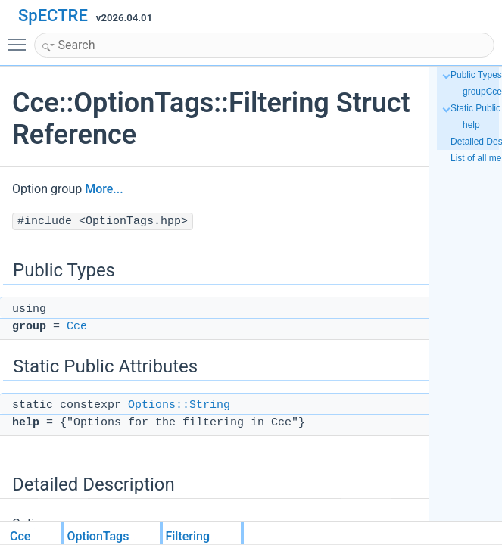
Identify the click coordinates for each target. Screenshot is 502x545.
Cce (77, 326)
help (471, 125)
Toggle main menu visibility (20, 37)
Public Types (476, 75)
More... (104, 189)
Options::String (179, 405)
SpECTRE (53, 15)
